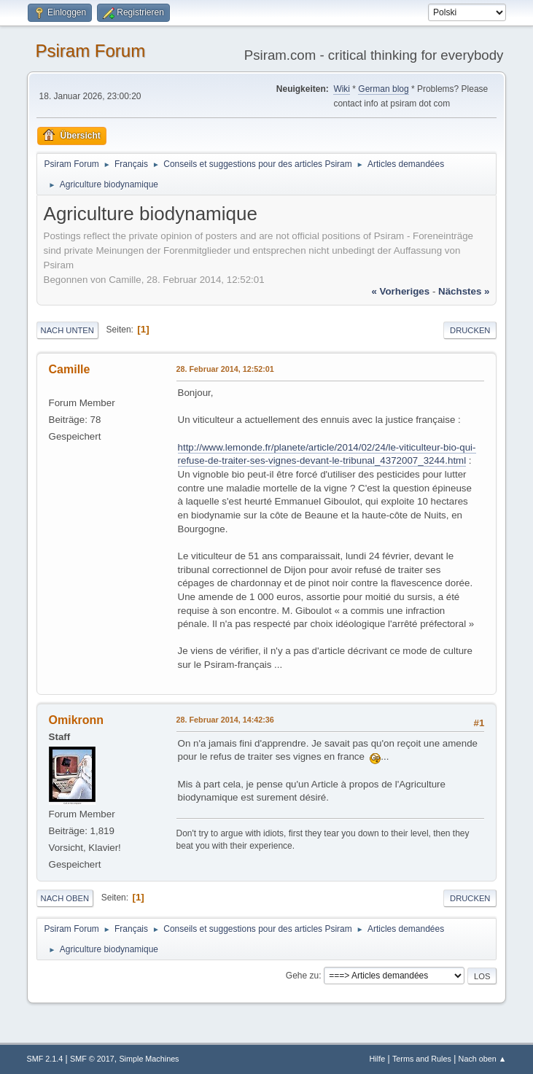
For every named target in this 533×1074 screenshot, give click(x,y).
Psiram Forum (91, 51)
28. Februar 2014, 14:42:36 (225, 719)
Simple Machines (149, 1058)
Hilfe (378, 1058)
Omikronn (76, 720)
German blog (383, 89)
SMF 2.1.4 (45, 1058)
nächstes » (463, 291)
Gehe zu (302, 975)
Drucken (470, 330)
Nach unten (67, 330)
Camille (69, 369)
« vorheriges (400, 291)
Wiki (341, 89)
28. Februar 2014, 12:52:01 (225, 369)
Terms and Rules (421, 1058)
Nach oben (65, 898)
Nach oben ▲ (483, 1058)
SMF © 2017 (92, 1058)
